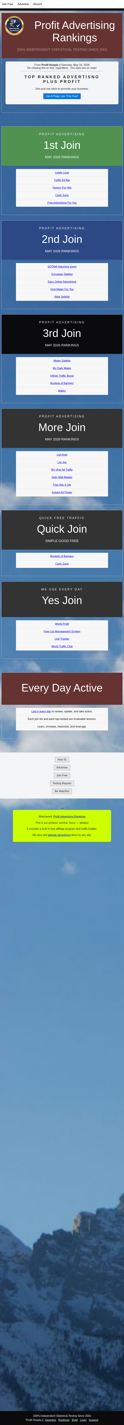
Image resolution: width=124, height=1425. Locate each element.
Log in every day (41, 711)
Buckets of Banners (62, 383)
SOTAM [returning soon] (62, 266)
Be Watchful (62, 791)
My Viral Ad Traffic (62, 469)
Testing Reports (62, 783)
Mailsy (62, 390)
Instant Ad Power (62, 492)
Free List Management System (62, 631)
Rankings (64, 1420)
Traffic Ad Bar (62, 180)
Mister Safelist (62, 360)
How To (61, 759)
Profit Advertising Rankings (74, 31)
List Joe (62, 462)
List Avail (62, 454)
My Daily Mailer (62, 368)
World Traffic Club (62, 646)
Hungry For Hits (62, 187)
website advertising (59, 835)
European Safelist (62, 274)
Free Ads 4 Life (62, 484)
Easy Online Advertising (62, 281)
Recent (37, 4)
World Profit (62, 623)
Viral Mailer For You (62, 289)
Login (83, 1420)
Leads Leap (62, 172)
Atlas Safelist (62, 296)
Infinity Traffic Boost (62, 375)
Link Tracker (62, 638)
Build (75, 1420)
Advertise (23, 4)
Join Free (7, 4)
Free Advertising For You (62, 202)
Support (93, 1420)
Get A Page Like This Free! (62, 96)
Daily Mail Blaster (62, 477)
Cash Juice (62, 195)
